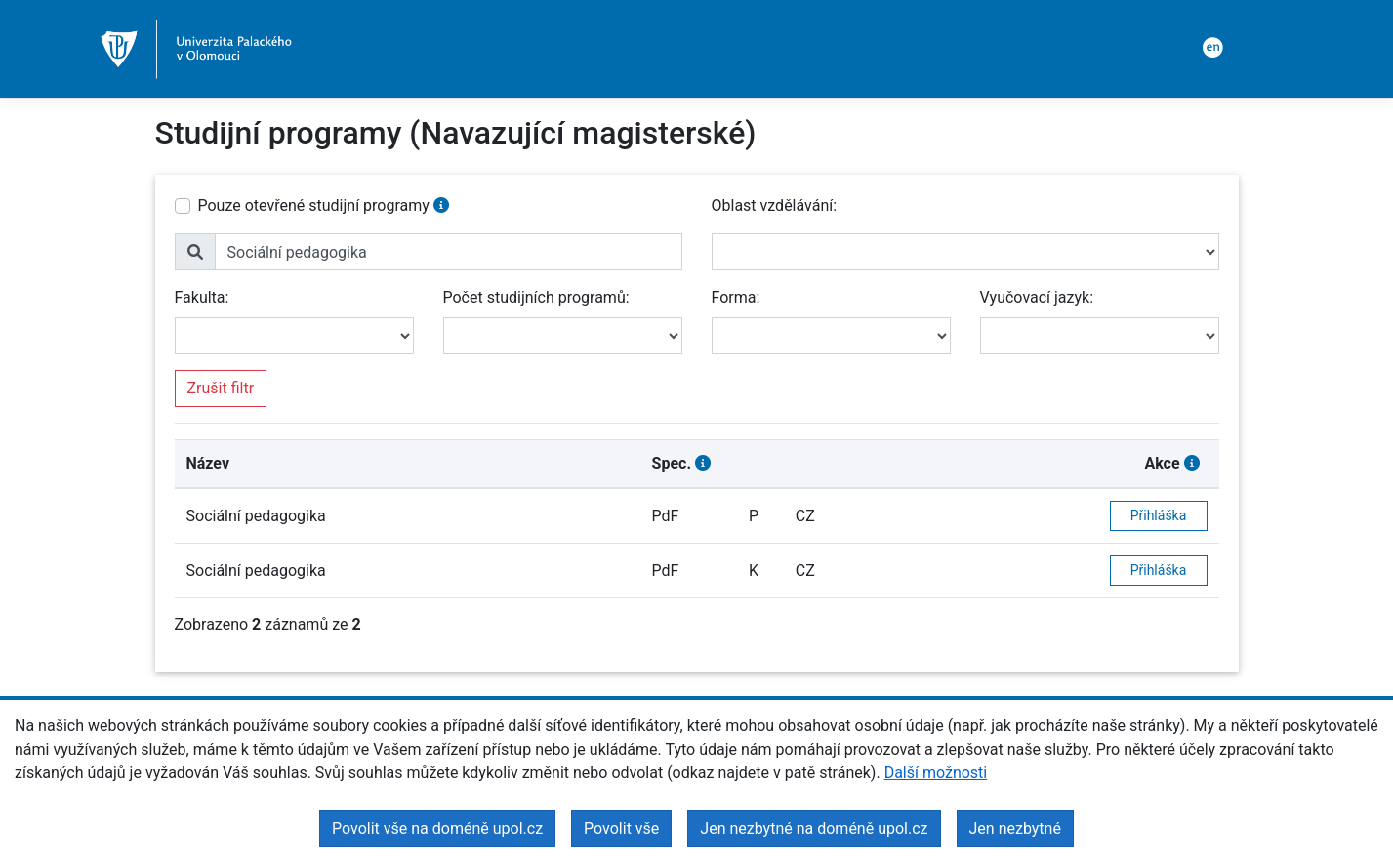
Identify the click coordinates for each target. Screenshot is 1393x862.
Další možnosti (936, 772)
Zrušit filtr (221, 388)
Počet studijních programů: (536, 297)
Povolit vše (621, 828)
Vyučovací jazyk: (1037, 297)
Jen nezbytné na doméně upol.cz (813, 828)
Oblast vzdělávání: (775, 205)
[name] (448, 251)
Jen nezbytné (1015, 828)
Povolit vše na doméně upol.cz (437, 828)
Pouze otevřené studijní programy (314, 205)
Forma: (736, 297)
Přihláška (1158, 515)
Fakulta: (202, 297)
